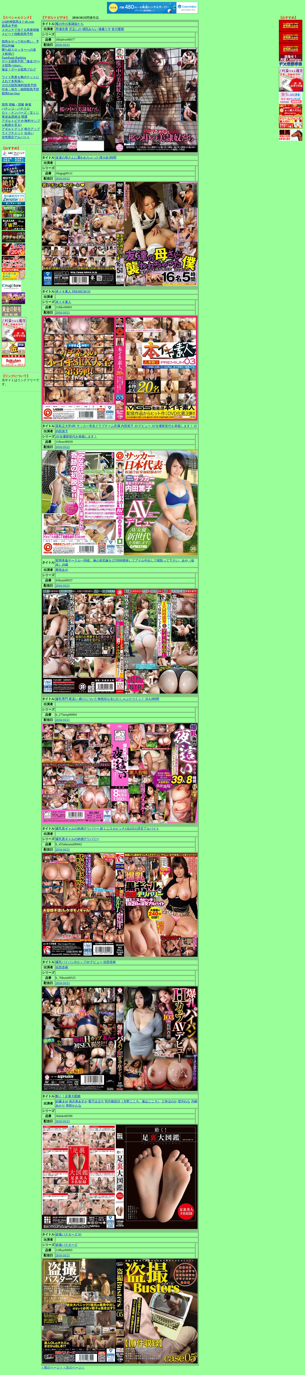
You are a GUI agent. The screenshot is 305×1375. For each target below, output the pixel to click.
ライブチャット (13, 133)
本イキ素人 (63, 302)
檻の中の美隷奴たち (70, 23)
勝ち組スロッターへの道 (19, 49)
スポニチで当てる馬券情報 (20, 29)
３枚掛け (8, 53)
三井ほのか (169, 1101)
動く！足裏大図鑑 (68, 1096)
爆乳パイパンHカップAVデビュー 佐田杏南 (86, 962)
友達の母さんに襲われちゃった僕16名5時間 (86, 157)
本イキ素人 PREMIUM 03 (73, 291)
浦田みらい (90, 29)
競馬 (5, 104)
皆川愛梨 (118, 29)
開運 (24, 116)
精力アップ (32, 129)
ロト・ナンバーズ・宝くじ (20, 112)
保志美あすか (78, 1101)
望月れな (184, 1101)
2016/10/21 (63, 44)
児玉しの (75, 29)
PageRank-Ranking (14, 57)
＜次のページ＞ (74, 1367)
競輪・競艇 (16, 104)
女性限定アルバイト (16, 137)
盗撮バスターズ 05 (68, 1234)
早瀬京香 (62, 29)
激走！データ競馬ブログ (19, 69)
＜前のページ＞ (52, 1367)
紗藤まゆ (62, 1101)
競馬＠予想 (9, 25)
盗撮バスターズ (66, 1245)
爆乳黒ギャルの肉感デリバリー (77, 839)
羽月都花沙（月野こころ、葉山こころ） (133, 1101)
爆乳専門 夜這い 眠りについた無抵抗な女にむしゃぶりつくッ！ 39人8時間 (107, 699)
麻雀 (28, 104)
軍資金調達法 (11, 116)
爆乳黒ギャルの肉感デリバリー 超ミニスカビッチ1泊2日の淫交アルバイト (107, 828)
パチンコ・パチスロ (16, 108)
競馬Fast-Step (11, 93)
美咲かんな (73, 1105)
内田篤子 (62, 431)
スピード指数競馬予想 (17, 34)
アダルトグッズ (13, 129)
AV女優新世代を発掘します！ (76, 436)
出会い (29, 133)
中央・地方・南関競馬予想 (20, 89)
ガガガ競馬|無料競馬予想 (19, 85)
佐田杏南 (62, 967)
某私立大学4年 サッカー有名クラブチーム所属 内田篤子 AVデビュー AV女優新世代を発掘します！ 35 (126, 426)
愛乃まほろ (96, 1101)
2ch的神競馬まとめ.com (18, 21)
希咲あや (62, 569)
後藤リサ (104, 29)
